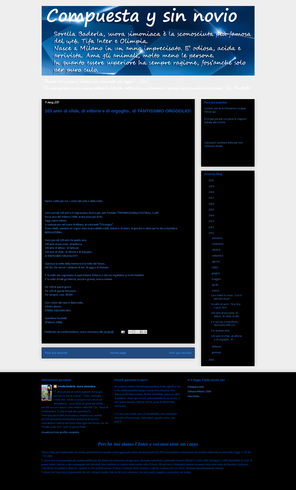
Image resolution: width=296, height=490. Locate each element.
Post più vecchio (180, 353)
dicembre (217, 238)
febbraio (217, 346)
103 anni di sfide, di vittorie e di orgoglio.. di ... (226, 338)
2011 (211, 233)
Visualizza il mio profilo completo (60, 432)
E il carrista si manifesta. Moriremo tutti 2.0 (224, 324)
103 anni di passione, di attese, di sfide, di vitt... (225, 315)
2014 (211, 215)
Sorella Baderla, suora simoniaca (76, 386)
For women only (220, 330)
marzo (216, 290)
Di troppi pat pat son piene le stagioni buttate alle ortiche (225, 121)
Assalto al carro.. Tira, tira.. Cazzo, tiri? (226, 306)
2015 (211, 209)
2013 (211, 221)
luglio (215, 267)
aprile (215, 284)
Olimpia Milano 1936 (199, 391)
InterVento (194, 396)
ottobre (216, 249)
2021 (211, 180)
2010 (211, 359)
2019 (211, 186)
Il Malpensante (196, 387)
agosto (216, 261)
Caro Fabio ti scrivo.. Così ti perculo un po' (226, 297)
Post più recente (56, 353)
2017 (211, 198)
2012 (211, 227)
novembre (218, 244)
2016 (211, 204)
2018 (211, 192)
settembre (218, 255)
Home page (118, 353)
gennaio (217, 352)
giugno (216, 273)
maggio (216, 279)
